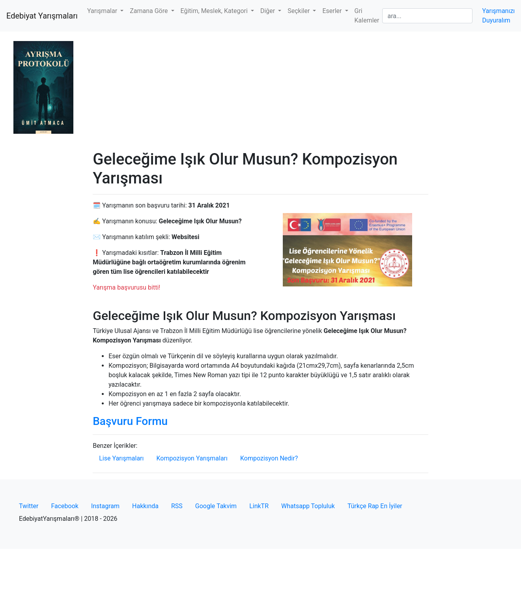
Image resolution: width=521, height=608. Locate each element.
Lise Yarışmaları (121, 458)
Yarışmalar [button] (103, 11)
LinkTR (259, 506)
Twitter (28, 506)
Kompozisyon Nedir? (269, 458)
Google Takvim (216, 506)
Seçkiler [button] (299, 11)
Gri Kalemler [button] (367, 15)
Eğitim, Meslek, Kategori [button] (215, 11)
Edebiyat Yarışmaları (42, 16)
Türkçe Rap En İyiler (374, 506)
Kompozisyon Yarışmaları (192, 458)
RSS (177, 506)
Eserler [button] (332, 11)
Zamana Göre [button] (149, 11)
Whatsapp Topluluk (308, 506)
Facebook (64, 506)
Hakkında (145, 506)
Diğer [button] (268, 11)
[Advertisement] (260, 91)
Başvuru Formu (130, 421)
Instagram (105, 506)
